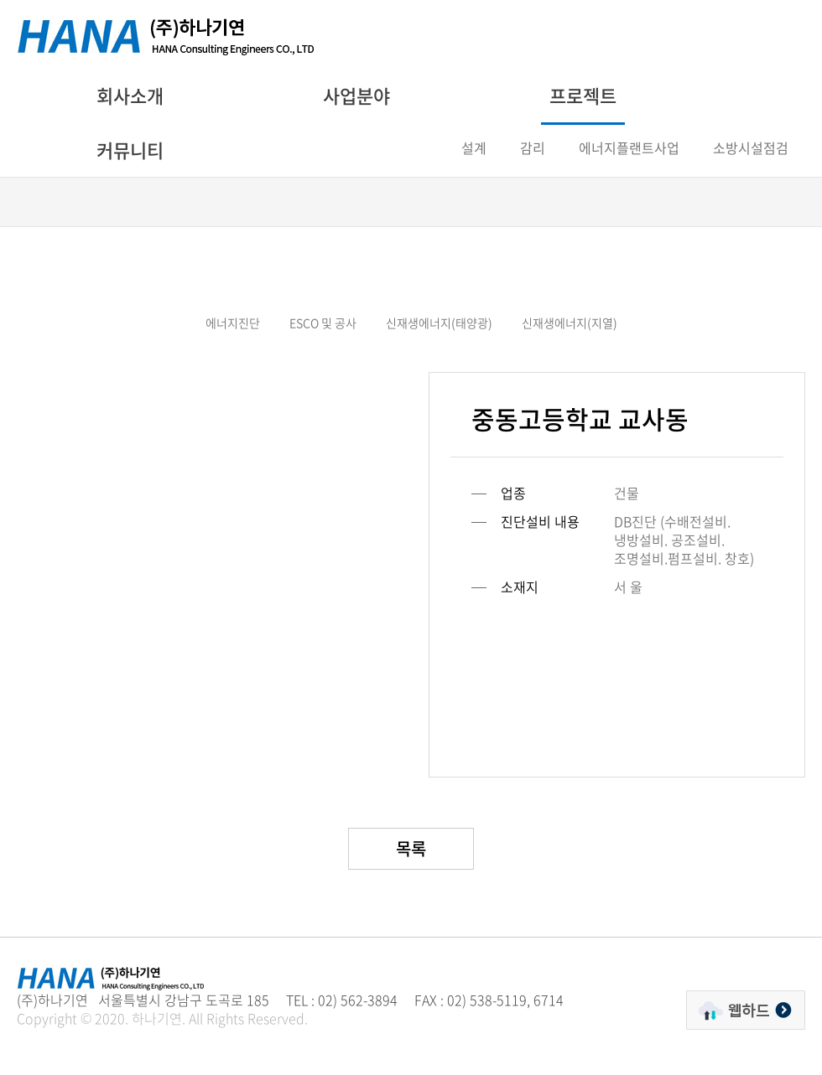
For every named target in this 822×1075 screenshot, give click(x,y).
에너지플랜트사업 (629, 147)
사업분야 (356, 95)
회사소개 (130, 95)
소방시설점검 (750, 147)
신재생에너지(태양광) (439, 322)
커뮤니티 (130, 149)
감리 (532, 147)
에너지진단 (233, 322)
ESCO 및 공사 (322, 322)
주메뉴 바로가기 (0, 0)
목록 (411, 848)
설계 (473, 147)
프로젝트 (582, 95)
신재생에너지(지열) (569, 322)
